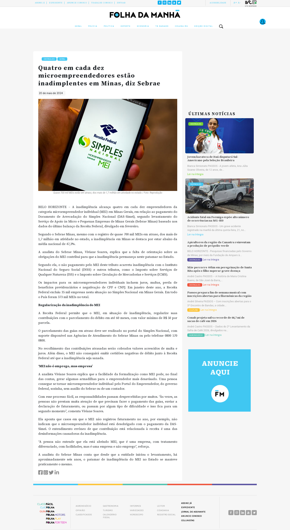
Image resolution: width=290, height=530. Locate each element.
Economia (143, 26)
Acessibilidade (218, 3)
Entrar (121, 3)
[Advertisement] (219, 76)
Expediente (56, 3)
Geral (78, 26)
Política (109, 26)
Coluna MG (181, 26)
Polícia (92, 26)
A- (239, 2)
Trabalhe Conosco (102, 3)
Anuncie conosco (77, 3)
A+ (235, 2)
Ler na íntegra (195, 174)
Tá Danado (162, 26)
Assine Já (40, 3)
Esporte (125, 26)
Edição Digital (203, 26)
